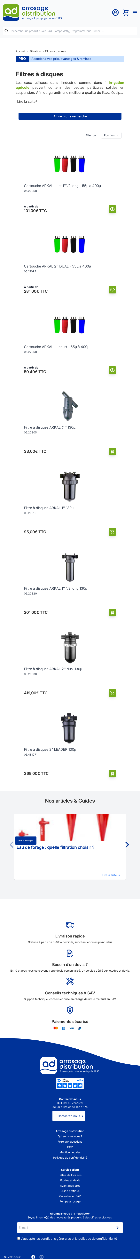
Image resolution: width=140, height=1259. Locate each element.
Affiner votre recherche (70, 116)
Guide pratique (26, 840)
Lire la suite (27, 101)
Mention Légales (70, 1152)
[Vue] (112, 209)
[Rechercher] (6, 31)
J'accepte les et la (68, 1238)
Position (111, 135)
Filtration (35, 51)
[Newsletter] (117, 1228)
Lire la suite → (111, 875)
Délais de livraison (70, 1175)
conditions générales (56, 1238)
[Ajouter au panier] (112, 451)
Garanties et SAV (70, 1196)
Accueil (20, 51)
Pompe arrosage (70, 1201)
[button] (127, 845)
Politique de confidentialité (70, 1157)
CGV (70, 1147)
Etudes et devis (70, 1180)
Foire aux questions (70, 1141)
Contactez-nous (69, 1116)
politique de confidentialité (97, 1238)
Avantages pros (70, 1185)
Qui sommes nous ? (70, 1136)
